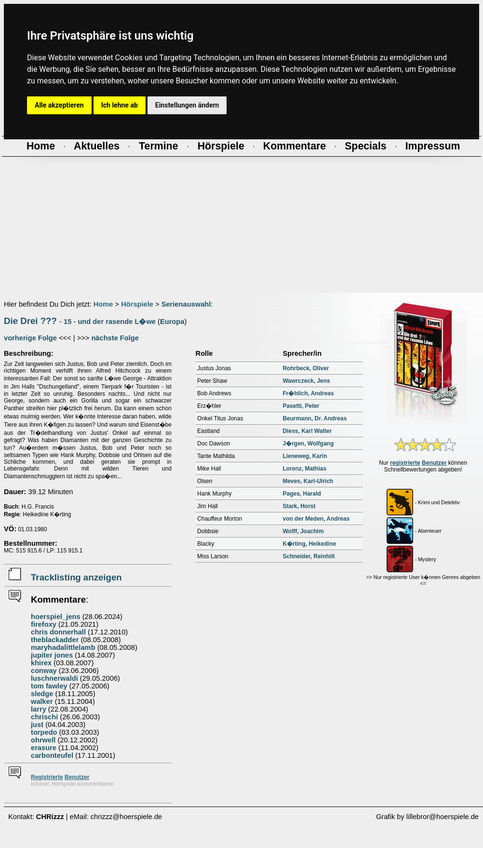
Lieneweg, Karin (304, 456)
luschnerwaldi (54, 678)
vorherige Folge (30, 338)
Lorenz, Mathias (304, 468)
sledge (42, 694)
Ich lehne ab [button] (119, 105)
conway (44, 670)
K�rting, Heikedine (309, 543)
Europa (172, 321)
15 (67, 321)
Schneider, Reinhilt (308, 556)
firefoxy (43, 624)
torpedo (44, 732)
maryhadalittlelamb (63, 647)
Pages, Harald (301, 493)
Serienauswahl (186, 304)
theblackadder (55, 640)
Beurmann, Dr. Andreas (314, 418)
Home (103, 304)
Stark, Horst (298, 506)
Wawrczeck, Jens (306, 380)
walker (42, 701)
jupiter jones (52, 655)
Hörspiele (137, 304)
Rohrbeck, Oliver (305, 368)
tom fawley (49, 686)
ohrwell (43, 740)
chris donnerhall (58, 632)
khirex (41, 663)
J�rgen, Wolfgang (308, 443)
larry (38, 709)
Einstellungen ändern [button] (187, 105)
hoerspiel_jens (55, 616)
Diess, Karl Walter (307, 431)
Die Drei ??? (30, 321)
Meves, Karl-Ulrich (307, 481)
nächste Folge (115, 338)
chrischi (44, 717)
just (37, 724)
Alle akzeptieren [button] (59, 105)
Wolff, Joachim (302, 531)
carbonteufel (52, 755)
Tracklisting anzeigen (76, 577)
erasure (43, 748)
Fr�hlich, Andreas (308, 393)
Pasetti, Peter (300, 406)
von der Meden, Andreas (315, 518)
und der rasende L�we (117, 321)
